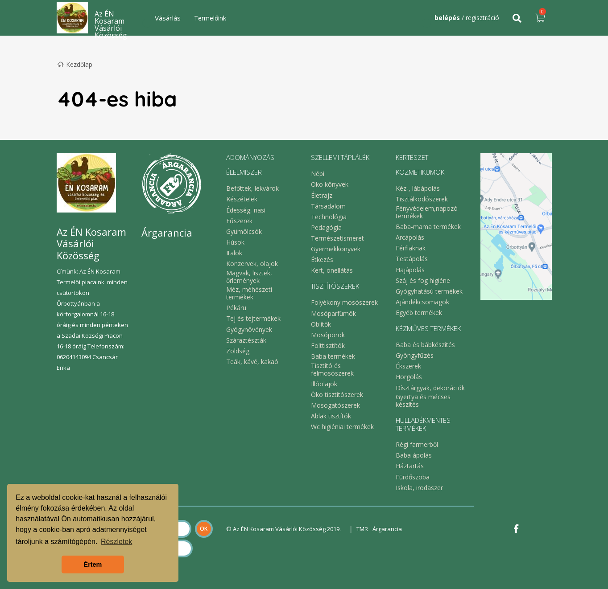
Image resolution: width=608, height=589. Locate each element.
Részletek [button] (116, 541)
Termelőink (210, 18)
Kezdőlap (74, 64)
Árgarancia (387, 529)
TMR (362, 529)
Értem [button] (93, 564)
